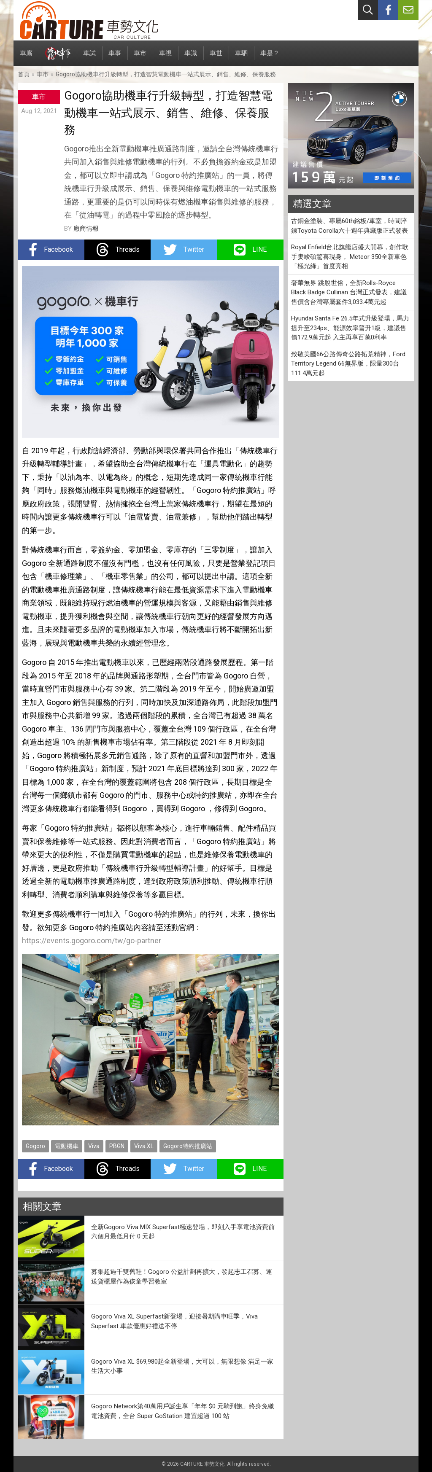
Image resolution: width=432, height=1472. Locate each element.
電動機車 (66, 1146)
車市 (140, 57)
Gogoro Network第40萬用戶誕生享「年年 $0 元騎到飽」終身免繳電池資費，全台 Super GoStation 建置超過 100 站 (182, 1411)
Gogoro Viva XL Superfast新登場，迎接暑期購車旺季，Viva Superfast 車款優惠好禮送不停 (174, 1321)
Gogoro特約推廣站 (187, 1146)
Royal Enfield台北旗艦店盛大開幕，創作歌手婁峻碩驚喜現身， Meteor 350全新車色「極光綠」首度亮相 (349, 256)
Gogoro (35, 1146)
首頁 (24, 74)
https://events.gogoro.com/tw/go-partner (91, 940)
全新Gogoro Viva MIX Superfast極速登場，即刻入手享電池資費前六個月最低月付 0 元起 (183, 1232)
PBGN (116, 1146)
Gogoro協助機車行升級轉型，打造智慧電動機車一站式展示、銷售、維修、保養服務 (166, 74)
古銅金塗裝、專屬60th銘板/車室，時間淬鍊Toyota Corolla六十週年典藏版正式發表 (349, 225)
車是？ (270, 57)
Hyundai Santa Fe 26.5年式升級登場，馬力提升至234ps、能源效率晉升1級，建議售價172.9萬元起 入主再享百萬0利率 (350, 328)
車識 (190, 57)
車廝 (26, 57)
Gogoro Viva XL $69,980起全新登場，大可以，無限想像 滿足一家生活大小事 (182, 1366)
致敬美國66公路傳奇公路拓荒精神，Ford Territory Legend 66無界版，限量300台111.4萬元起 (348, 363)
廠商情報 (86, 228)
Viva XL (144, 1146)
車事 (114, 57)
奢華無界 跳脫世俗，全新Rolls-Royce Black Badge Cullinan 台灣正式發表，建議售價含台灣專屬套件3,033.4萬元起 (349, 292)
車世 (216, 57)
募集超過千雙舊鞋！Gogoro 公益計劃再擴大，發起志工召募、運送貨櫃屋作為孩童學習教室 (181, 1276)
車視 (165, 57)
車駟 (241, 57)
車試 (89, 57)
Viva (94, 1146)
